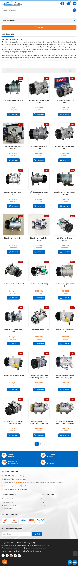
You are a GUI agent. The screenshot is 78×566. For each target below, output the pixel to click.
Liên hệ (43, 505)
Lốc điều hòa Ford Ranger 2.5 (39, 193)
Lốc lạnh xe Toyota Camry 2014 (39, 147)
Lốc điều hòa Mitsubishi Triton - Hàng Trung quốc (39, 422)
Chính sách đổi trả (7, 509)
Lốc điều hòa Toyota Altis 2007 (65, 102)
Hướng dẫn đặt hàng (8, 502)
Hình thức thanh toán (8, 499)
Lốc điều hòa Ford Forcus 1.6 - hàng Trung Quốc (13, 422)
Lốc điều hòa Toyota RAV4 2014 (64, 147)
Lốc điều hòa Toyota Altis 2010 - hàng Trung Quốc (39, 377)
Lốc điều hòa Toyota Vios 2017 (13, 193)
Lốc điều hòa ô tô (8, 39)
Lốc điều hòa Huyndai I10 (13, 238)
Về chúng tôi (44, 499)
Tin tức (42, 502)
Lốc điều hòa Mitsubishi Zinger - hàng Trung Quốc (64, 422)
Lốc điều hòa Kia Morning (39, 284)
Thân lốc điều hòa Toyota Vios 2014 (13, 147)
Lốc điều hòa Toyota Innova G (64, 285)
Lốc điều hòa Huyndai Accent (64, 239)
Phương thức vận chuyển (9, 505)
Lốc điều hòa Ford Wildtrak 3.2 (64, 331)
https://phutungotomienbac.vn (18, 489)
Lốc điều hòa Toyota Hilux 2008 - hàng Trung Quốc (64, 377)
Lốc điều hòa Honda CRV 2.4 (39, 330)
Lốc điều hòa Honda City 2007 (39, 239)
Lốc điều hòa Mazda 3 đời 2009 (13, 331)
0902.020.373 (8, 479)
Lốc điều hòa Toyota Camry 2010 (39, 102)
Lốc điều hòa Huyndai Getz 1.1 (13, 102)
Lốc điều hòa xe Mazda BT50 (13, 375)
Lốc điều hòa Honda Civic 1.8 (13, 284)
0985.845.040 (8, 476)
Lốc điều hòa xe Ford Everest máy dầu (64, 193)
